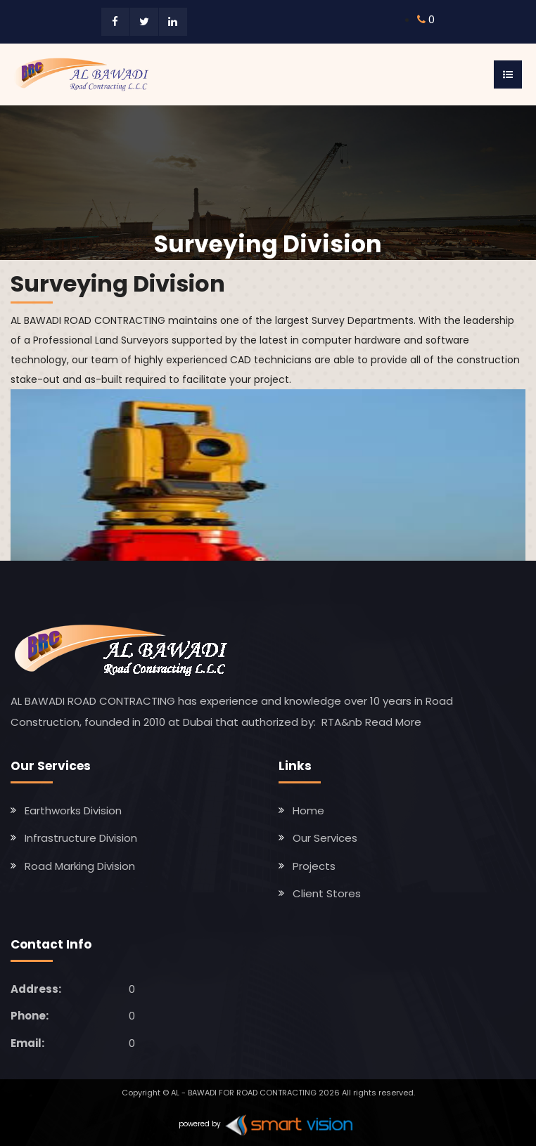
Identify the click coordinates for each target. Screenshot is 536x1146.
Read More (393, 722)
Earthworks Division (73, 810)
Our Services (325, 838)
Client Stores (327, 893)
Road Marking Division (80, 866)
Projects (314, 866)
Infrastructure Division (81, 838)
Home (308, 810)
